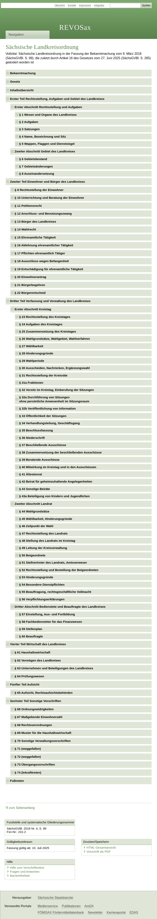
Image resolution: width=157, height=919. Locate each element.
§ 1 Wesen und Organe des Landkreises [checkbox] (48, 114)
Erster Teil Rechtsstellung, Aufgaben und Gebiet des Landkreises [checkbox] (57, 98)
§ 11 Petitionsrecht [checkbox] (28, 205)
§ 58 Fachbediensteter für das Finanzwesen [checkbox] (50, 621)
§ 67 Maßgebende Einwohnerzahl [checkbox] (38, 717)
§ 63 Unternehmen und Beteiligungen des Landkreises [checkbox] (54, 668)
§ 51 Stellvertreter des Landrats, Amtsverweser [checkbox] (53, 562)
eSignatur (99, 5)
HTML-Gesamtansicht (99, 847)
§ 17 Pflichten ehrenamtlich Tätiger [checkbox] (40, 253)
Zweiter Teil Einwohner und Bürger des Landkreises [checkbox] (47, 181)
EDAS (134, 912)
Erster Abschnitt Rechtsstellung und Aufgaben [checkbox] (48, 107)
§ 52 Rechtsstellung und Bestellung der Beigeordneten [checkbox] (58, 570)
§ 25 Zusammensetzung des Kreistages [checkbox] (47, 331)
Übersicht (60, 5)
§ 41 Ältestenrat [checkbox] (30, 474)
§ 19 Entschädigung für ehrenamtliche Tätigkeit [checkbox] (49, 269)
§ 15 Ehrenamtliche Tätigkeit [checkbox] (35, 237)
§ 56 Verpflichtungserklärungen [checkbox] (42, 599)
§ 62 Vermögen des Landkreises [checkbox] (38, 660)
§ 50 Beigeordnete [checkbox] (32, 555)
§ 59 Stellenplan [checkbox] (30, 629)
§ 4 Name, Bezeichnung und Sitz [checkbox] (42, 136)
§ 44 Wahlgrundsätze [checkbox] (34, 511)
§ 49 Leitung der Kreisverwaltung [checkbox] (43, 548)
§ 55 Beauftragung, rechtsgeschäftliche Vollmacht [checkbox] (55, 591)
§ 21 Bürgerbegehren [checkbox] (30, 285)
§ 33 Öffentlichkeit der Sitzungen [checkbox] (42, 416)
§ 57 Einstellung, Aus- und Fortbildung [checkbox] (47, 614)
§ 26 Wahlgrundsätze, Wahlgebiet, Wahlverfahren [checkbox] (54, 338)
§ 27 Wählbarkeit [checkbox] (31, 346)
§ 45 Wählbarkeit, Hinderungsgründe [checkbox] (45, 518)
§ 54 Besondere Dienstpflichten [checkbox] (42, 584)
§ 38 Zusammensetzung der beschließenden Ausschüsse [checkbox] (60, 452)
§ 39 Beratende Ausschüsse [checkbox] (39, 459)
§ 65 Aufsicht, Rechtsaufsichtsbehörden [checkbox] (44, 692)
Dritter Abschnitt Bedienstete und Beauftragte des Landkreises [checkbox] (60, 606)
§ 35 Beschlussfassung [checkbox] (36, 430)
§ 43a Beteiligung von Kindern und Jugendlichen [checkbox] (54, 496)
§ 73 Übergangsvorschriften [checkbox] (35, 764)
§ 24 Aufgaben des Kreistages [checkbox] (41, 324)
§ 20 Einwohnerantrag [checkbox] (30, 277)
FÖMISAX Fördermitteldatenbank (61, 912)
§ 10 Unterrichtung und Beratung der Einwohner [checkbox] (49, 197)
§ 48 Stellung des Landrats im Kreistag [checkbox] (47, 540)
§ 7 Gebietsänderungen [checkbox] (36, 166)
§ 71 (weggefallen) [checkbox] (28, 748)
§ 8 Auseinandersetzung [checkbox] (36, 173)
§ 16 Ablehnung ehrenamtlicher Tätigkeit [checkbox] (44, 245)
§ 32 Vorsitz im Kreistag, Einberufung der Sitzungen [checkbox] (56, 390)
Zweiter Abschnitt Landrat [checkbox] (33, 503)
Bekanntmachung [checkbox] (22, 73)
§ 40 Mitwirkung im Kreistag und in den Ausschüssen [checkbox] (57, 467)
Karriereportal (116, 912)
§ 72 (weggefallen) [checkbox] (28, 756)
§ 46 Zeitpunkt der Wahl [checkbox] (36, 526)
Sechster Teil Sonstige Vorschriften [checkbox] (35, 701)
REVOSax (75, 27)
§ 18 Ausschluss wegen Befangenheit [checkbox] (42, 261)
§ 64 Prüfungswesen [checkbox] (29, 676)
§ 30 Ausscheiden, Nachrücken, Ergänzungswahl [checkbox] (54, 368)
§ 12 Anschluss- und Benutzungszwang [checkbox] (43, 213)
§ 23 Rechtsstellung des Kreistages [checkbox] (44, 317)
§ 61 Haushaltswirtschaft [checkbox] (32, 652)
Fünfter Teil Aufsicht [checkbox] (24, 684)
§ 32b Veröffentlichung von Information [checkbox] (47, 408)
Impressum (85, 5)
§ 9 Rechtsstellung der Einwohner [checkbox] (39, 190)
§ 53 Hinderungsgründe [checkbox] (36, 577)
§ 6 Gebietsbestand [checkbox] (33, 159)
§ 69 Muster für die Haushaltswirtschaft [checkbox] (43, 732)
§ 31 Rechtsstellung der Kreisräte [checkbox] (43, 375)
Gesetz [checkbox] (15, 81)
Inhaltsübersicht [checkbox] (21, 90)
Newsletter (95, 912)
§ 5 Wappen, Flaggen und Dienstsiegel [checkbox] (47, 143)
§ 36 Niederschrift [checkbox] (32, 437)
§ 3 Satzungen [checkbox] (29, 129)
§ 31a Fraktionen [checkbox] (31, 382)
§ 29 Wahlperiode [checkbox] (31, 360)
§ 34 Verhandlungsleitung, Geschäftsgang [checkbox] (49, 423)
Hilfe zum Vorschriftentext (25, 867)
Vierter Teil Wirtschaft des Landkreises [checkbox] (38, 644)
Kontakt (72, 5)
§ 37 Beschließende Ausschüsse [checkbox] (42, 445)
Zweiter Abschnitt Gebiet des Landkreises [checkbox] (45, 151)
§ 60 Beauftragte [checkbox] (31, 636)
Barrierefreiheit (18, 875)
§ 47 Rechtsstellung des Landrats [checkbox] (43, 533)
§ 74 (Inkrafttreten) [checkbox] (28, 772)
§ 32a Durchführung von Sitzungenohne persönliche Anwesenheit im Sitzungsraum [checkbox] (54, 399)
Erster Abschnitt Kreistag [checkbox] (33, 309)
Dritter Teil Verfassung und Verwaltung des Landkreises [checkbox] (50, 301)
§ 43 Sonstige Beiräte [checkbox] (34, 489)
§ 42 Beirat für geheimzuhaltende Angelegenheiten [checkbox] (55, 481)
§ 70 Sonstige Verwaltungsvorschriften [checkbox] (43, 741)
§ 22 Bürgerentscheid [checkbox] (30, 292)
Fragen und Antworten (23, 871)
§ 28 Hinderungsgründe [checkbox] (36, 353)
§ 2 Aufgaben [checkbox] (28, 122)
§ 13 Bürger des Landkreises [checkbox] (35, 221)
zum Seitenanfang (20, 807)
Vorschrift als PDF (97, 851)
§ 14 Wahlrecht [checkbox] (25, 229)
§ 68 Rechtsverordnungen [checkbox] (33, 725)
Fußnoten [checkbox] (17, 780)
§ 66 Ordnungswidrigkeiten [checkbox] (34, 709)
